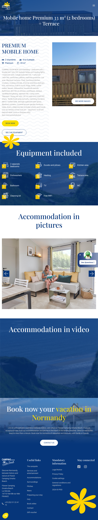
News (29, 491)
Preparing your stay (35, 495)
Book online (31, 504)
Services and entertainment (32, 472)
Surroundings (32, 482)
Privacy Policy (57, 474)
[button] (93, 5)
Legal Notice (57, 470)
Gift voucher (32, 512)
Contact (30, 508)
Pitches (30, 486)
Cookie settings (58, 478)
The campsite (32, 466)
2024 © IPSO (57, 490)
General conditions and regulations (61, 484)
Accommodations (34, 478)
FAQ (28, 499)
